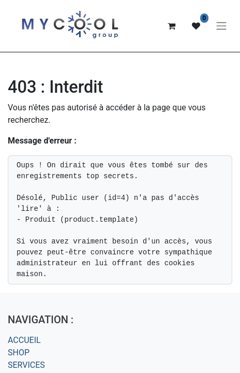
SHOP (18, 352)
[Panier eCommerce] (171, 26)
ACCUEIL (24, 340)
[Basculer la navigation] (221, 26)
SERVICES (26, 365)
